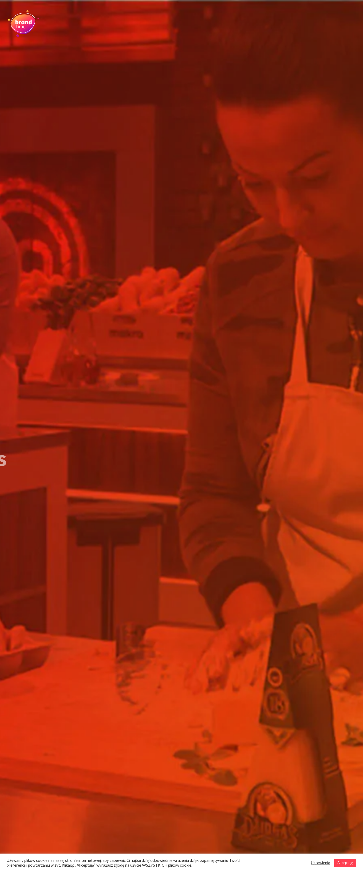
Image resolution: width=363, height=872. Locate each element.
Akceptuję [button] (345, 863)
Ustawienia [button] (320, 863)
